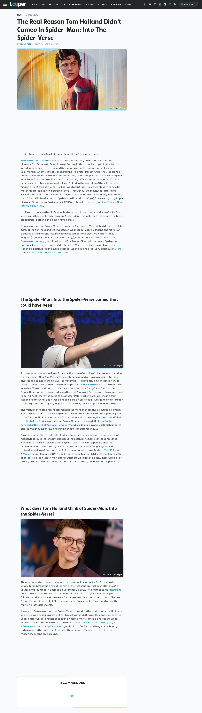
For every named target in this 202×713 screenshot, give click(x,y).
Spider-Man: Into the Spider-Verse (40, 160)
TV (63, 4)
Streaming (75, 4)
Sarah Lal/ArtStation (117, 108)
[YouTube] (149, 5)
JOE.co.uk (90, 384)
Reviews (116, 4)
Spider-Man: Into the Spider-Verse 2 (43, 626)
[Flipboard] (165, 5)
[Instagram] (160, 5)
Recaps (90, 4)
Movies (53, 4)
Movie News (32, 15)
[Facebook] (144, 5)
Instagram (115, 589)
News (128, 4)
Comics (103, 4)
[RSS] (175, 5)
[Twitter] (154, 5)
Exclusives (39, 4)
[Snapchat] (170, 5)
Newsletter (189, 4)
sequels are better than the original (92, 622)
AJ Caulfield (26, 44)
